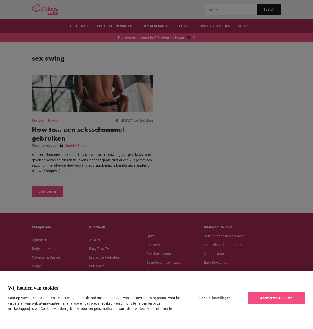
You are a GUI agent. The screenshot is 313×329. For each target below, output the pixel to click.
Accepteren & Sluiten (276, 298)
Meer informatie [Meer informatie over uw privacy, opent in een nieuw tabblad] (159, 308)
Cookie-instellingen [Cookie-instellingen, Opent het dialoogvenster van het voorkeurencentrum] (215, 298)
